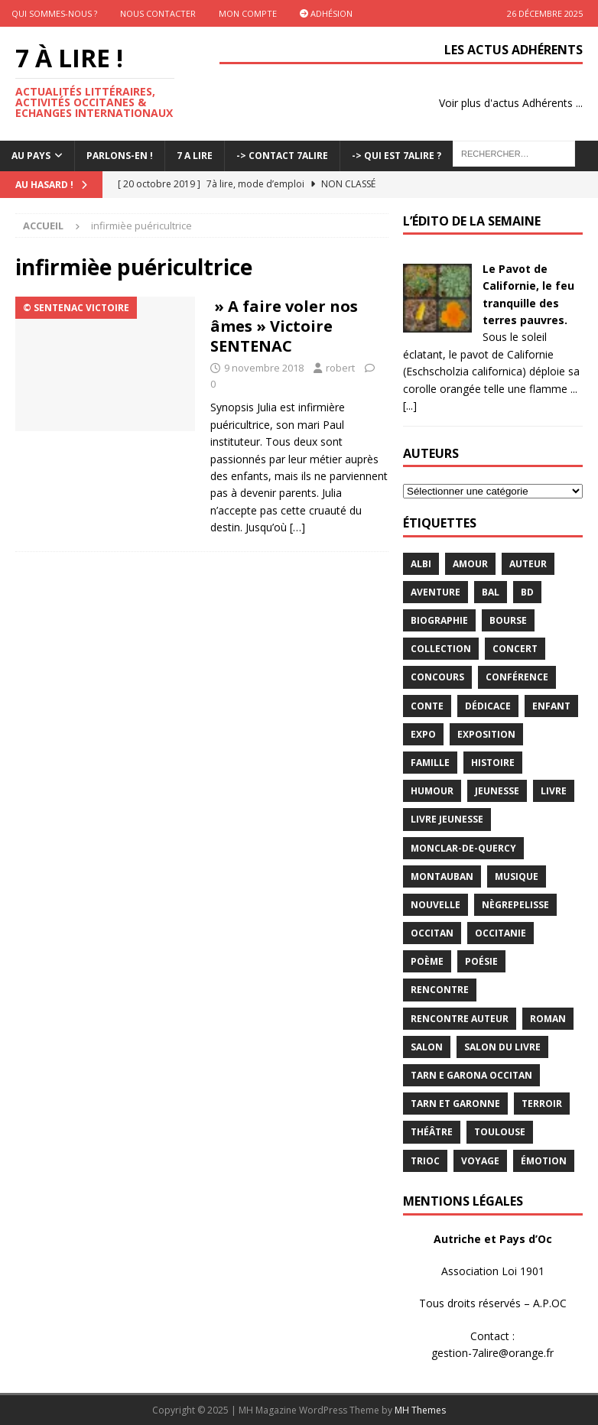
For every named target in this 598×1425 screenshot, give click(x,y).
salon (427, 1046)
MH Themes (420, 1410)
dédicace (488, 706)
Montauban (442, 876)
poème (427, 961)
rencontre (440, 989)
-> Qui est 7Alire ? (396, 155)
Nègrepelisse (515, 904)
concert (515, 648)
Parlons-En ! (119, 155)
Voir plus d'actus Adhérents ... (511, 103)
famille (430, 762)
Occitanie (500, 933)
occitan (432, 933)
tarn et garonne (455, 1103)
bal (490, 592)
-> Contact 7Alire (282, 155)
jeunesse (497, 790)
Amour (470, 563)
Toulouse (499, 1131)
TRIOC (425, 1160)
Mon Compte (248, 13)
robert (340, 368)
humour (432, 790)
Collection (441, 648)
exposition (486, 734)
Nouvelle (435, 904)
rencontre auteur (460, 1018)
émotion (544, 1160)
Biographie (439, 620)
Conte (427, 706)
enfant (551, 706)
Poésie (481, 961)
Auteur (528, 563)
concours (437, 676)
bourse (508, 620)
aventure (435, 592)
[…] (297, 527)
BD (527, 592)
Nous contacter (158, 13)
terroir (542, 1103)
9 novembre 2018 (264, 368)
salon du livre (502, 1046)
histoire (493, 762)
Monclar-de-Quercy (463, 848)
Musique (516, 876)
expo (423, 734)
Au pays (30, 155)
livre (554, 790)
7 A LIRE (195, 155)
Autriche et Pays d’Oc (493, 1239)
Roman (548, 1018)
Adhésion (326, 13)
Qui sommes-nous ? (54, 13)
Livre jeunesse (447, 819)
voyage (480, 1160)
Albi (421, 563)
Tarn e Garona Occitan (471, 1075)
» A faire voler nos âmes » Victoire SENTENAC (284, 326)
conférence (517, 676)
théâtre (432, 1131)
